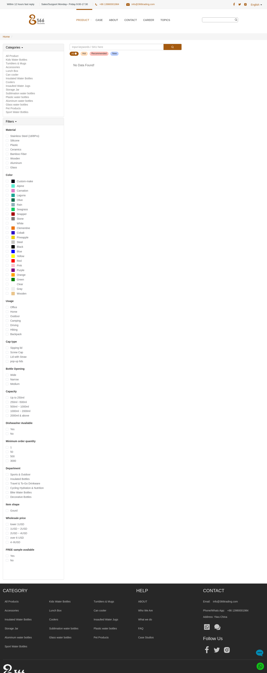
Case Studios (146, 637)
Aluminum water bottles (19, 100)
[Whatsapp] (259, 665)
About (113, 20)
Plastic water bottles (17, 97)
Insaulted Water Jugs (18, 85)
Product (82, 20)
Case (99, 20)
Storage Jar (12, 89)
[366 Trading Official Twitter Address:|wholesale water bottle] (239, 4)
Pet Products (13, 108)
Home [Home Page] (6, 36)
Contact (130, 20)
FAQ (140, 628)
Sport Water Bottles (17, 112)
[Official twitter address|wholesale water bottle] (217, 650)
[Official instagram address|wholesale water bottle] (227, 650)
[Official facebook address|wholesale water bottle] (207, 650)
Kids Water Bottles (16, 59)
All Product (12, 55)
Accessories (13, 67)
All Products (12, 601)
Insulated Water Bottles (19, 78)
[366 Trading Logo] (36, 19)
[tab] (33, 47)
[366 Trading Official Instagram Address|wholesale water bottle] (245, 4)
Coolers (10, 82)
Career (148, 20)
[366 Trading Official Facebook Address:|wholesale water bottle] (234, 4)
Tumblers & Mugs (16, 63)
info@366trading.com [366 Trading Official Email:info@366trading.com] (143, 4)
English (256, 4)
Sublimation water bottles (20, 93)
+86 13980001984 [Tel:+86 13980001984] (237, 610)
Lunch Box (12, 70)
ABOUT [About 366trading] (142, 601)
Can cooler (12, 74)
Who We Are (145, 610)
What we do (145, 619)
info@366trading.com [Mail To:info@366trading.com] (225, 601)
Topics (165, 20)
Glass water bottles (17, 104)
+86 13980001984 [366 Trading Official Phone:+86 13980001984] (109, 4)
